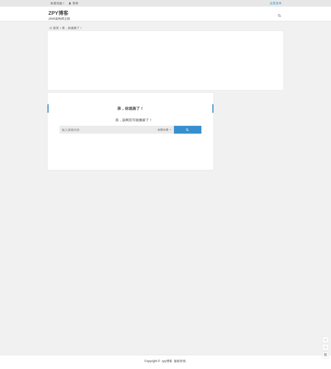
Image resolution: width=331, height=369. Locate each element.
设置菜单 (276, 3)
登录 (73, 3)
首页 (54, 28)
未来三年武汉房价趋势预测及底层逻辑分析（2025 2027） (260, 151)
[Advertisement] (165, 60)
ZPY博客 (58, 13)
